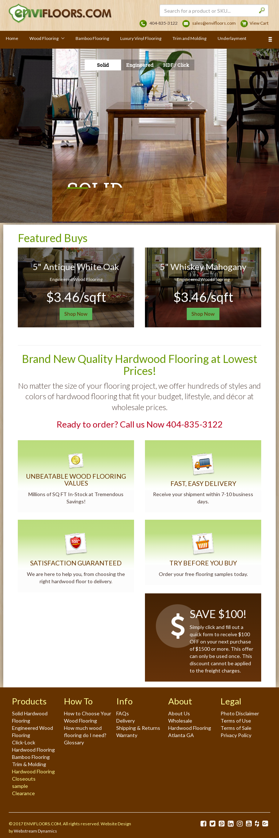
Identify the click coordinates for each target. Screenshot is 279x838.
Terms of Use (236, 721)
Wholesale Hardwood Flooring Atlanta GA (189, 728)
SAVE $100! (218, 613)
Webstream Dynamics (35, 831)
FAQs (122, 713)
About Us (179, 713)
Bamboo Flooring (31, 757)
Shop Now (76, 314)
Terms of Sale (236, 728)
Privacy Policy (236, 735)
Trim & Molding (29, 764)
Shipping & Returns (138, 728)
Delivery (125, 721)
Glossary (74, 742)
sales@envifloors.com (214, 23)
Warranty (126, 735)
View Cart (259, 23)
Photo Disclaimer (240, 713)
